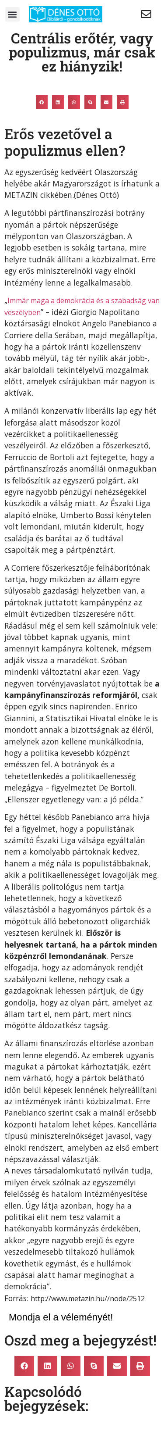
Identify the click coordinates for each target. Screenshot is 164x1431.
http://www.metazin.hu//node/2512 (88, 1298)
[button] (12, 14)
